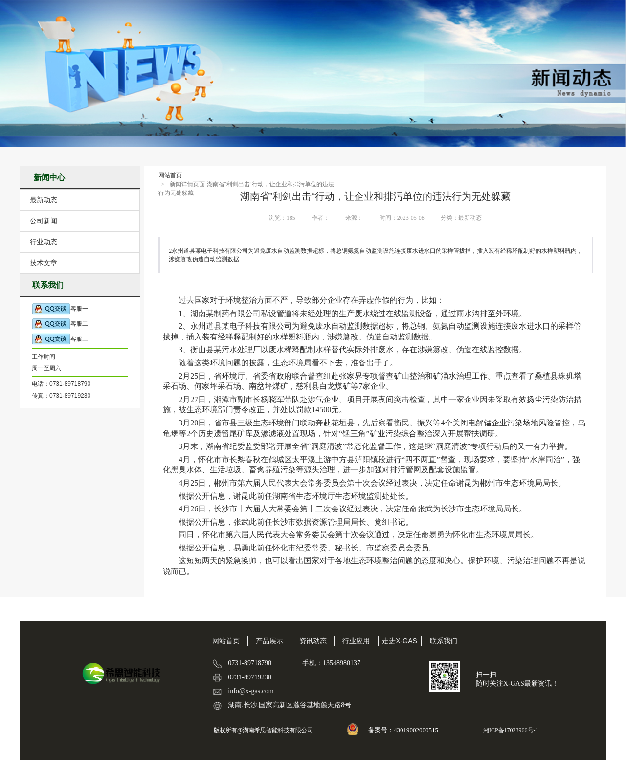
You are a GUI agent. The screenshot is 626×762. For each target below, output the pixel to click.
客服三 (60, 339)
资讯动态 (313, 641)
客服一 (60, 309)
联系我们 (443, 641)
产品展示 (269, 641)
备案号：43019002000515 (404, 730)
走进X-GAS (399, 641)
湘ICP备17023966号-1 (510, 730)
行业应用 (356, 641)
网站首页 (170, 175)
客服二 (60, 324)
